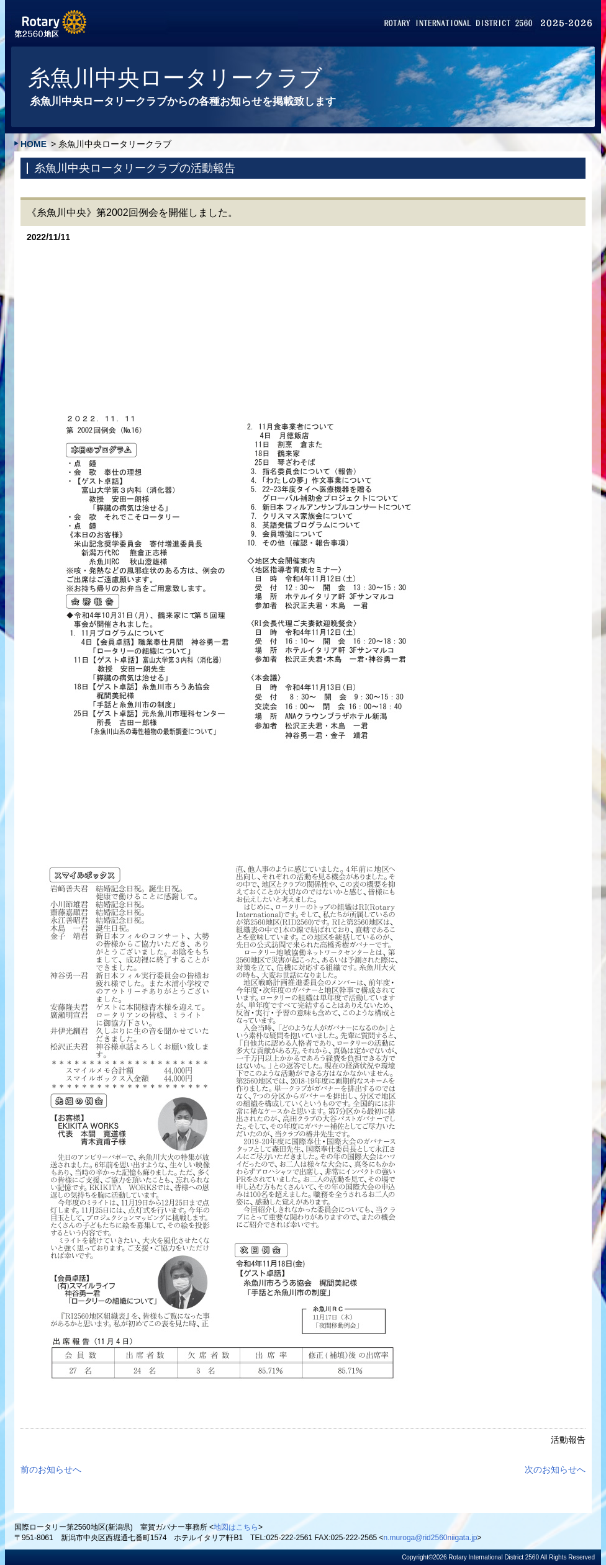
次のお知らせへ (555, 1469)
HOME (33, 144)
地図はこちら (236, 1527)
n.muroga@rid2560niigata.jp (430, 1537)
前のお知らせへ (50, 1469)
